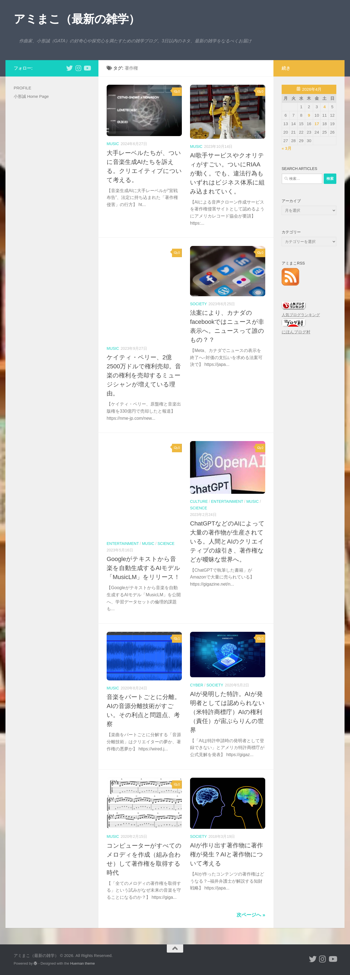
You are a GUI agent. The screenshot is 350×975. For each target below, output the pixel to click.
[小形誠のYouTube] (87, 68)
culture (199, 501)
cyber (196, 685)
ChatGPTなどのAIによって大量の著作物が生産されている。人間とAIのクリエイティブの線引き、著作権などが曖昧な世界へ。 (227, 541)
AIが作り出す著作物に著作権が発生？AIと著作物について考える (226, 854)
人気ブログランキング (301, 315)
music (113, 144)
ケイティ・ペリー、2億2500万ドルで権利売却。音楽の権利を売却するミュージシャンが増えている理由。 (144, 375)
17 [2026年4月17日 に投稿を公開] (316, 123)
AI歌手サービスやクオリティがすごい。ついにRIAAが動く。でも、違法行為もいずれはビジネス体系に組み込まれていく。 (227, 173)
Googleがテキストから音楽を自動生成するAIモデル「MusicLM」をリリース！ (143, 568)
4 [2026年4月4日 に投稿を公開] (324, 106)
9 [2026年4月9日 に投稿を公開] (309, 115)
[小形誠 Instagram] (78, 68)
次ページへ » (251, 915)
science (166, 543)
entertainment (123, 543)
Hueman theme (82, 963)
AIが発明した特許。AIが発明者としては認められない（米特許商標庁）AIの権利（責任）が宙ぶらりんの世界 (227, 712)
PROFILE (22, 88)
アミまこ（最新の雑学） (77, 19)
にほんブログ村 (296, 332)
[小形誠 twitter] (69, 68)
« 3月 (286, 148)
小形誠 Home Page (31, 96)
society (198, 304)
